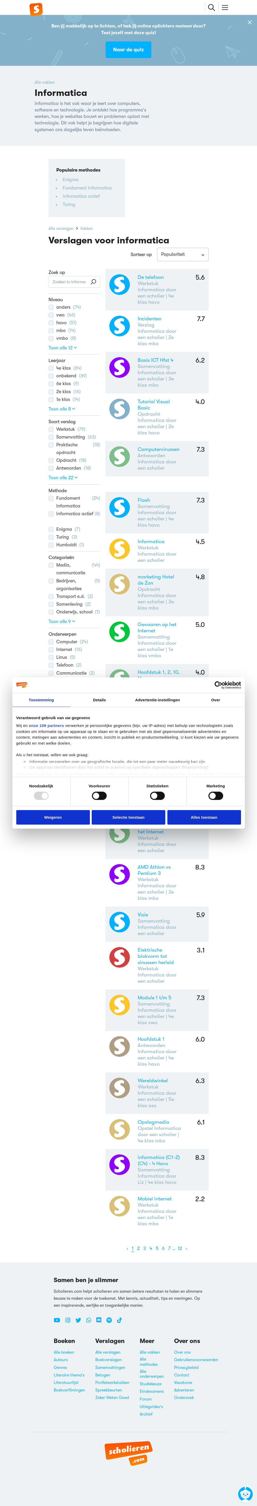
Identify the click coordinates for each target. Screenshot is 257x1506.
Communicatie (72, 673)
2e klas (65, 391)
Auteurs (61, 1359)
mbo (62, 330)
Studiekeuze (150, 1384)
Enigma (71, 179)
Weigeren (53, 817)
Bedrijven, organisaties (74, 584)
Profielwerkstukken (112, 1382)
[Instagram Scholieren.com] (69, 1322)
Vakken (86, 228)
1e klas (64, 399)
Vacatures (183, 1382)
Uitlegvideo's (151, 1406)
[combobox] (183, 254)
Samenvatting (72, 437)
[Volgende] (186, 1248)
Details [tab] (99, 699)
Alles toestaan (204, 817)
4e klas (65, 368)
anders (65, 307)
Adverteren (184, 1390)
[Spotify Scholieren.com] (111, 1322)
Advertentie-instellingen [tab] (157, 699)
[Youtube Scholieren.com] (59, 1322)
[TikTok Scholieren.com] (119, 1322)
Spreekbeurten (108, 1390)
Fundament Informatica (87, 187)
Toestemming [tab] (41, 699)
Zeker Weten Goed (112, 1397)
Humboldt (66, 545)
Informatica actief (81, 196)
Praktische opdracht (74, 448)
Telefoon (65, 665)
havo (63, 323)
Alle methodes (149, 1362)
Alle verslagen (61, 228)
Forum (146, 1399)
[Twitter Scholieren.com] (80, 1322)
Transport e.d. (71, 596)
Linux (62, 657)
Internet (65, 649)
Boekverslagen (108, 1359)
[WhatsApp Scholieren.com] (90, 1322)
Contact (181, 1375)
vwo (62, 315)
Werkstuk (67, 429)
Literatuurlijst (66, 1382)
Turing (69, 204)
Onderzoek (184, 1397)
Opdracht (68, 460)
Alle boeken (64, 1352)
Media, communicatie (74, 568)
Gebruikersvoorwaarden (196, 1359)
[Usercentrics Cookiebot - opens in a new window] (218, 685)
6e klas (64, 383)
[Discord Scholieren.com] (100, 1322)
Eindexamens (152, 1391)
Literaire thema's (69, 1375)
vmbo (62, 338)
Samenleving (70, 604)
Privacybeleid (186, 1367)
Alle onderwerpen (152, 1374)
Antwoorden (70, 468)
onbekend (68, 376)
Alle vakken (45, 82)
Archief (146, 1414)
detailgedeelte (201, 774)
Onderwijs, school (74, 612)
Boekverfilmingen (69, 1390)
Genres (60, 1367)
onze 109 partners (46, 725)
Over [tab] (215, 699)
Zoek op (57, 272)
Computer (68, 642)
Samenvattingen (110, 1367)
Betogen (102, 1375)
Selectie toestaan (128, 817)
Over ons (182, 1352)
